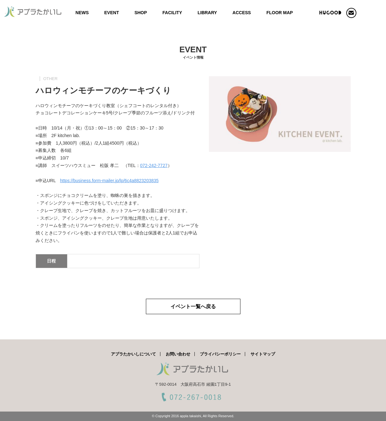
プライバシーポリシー (220, 354)
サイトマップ (263, 354)
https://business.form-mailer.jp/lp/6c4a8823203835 (109, 180)
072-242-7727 (154, 165)
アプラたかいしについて (133, 354)
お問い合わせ (178, 354)
